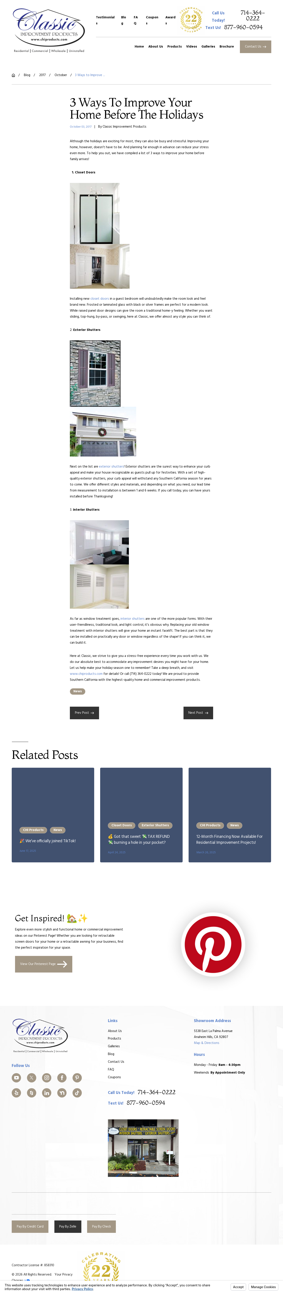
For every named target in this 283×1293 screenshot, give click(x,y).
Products (114, 1039)
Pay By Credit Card (30, 1226)
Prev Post (84, 713)
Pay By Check (101, 1226)
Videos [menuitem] (191, 46)
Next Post (198, 713)
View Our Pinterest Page (43, 964)
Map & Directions (206, 1043)
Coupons (152, 20)
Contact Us (255, 46)
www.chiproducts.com (86, 674)
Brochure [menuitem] (227, 46)
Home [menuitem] (139, 46)
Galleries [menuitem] (208, 46)
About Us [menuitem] (155, 46)
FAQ (136, 20)
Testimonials (105, 20)
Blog (123, 20)
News (77, 691)
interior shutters (132, 619)
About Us (115, 1031)
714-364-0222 (253, 16)
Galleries (114, 1046)
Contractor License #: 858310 (33, 1265)
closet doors (99, 298)
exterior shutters (111, 466)
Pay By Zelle (67, 1226)
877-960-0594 (243, 27)
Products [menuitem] (174, 46)
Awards (170, 20)
